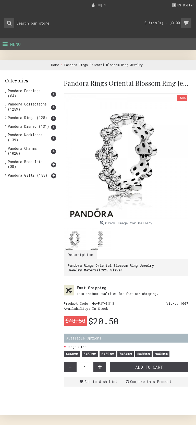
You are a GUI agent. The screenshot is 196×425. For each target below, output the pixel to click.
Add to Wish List (100, 381)
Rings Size (77, 346)
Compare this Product (151, 381)
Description (80, 254)
